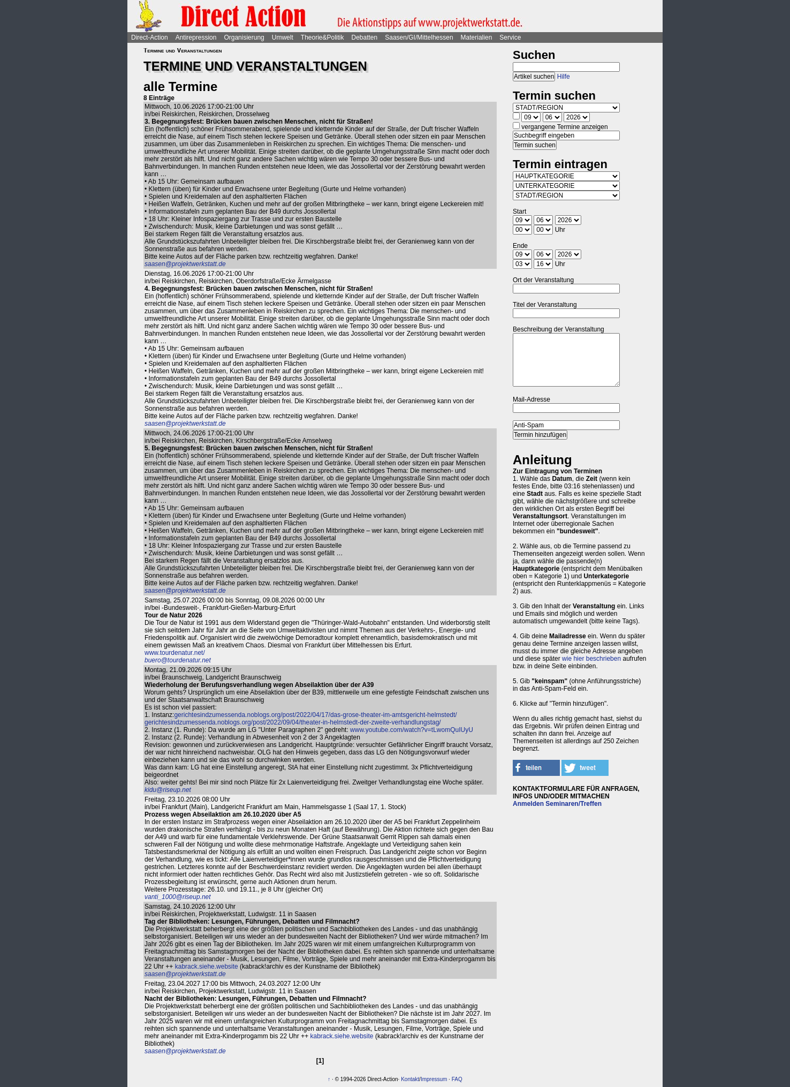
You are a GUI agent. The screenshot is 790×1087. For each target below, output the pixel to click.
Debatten (365, 37)
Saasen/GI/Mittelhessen (419, 37)
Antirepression (196, 37)
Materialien (476, 37)
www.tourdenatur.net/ (175, 652)
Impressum (434, 1079)
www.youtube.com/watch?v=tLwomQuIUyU (411, 730)
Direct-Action (149, 37)
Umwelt (282, 37)
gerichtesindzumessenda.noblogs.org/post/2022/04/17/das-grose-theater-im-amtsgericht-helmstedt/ (315, 715)
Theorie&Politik (322, 37)
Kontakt (410, 1079)
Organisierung (244, 37)
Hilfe (563, 76)
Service (510, 37)
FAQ (457, 1079)
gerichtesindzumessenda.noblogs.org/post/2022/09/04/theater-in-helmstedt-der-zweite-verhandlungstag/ (293, 722)
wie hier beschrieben (591, 658)
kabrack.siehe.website (206, 966)
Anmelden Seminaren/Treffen (557, 803)
